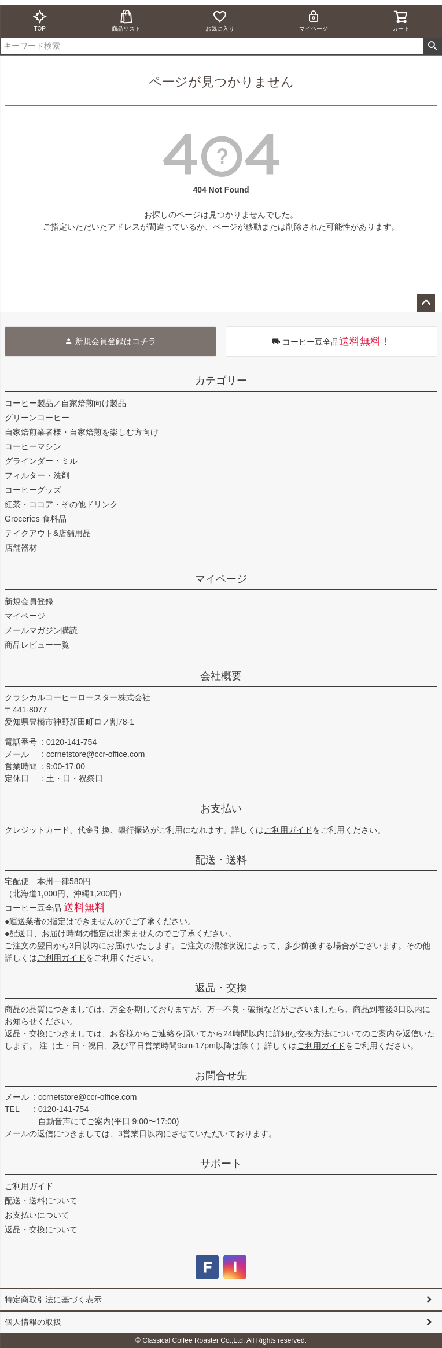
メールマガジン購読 (41, 630)
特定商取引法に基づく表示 (53, 1299)
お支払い (221, 808)
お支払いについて (37, 1215)
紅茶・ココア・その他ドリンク (61, 504)
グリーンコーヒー (37, 417)
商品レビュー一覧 (37, 644)
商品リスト (126, 20)
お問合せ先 (221, 1075)
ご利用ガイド (288, 829)
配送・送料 (221, 860)
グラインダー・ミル (41, 461)
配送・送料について (41, 1200)
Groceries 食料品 (36, 518)
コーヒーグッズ (33, 489)
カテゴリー (221, 380)
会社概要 (221, 676)
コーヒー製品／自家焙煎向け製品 (65, 403)
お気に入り (219, 20)
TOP (39, 20)
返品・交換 (221, 988)
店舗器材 (21, 547)
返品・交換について (41, 1229)
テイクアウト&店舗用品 (48, 533)
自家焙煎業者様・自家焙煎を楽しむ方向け (82, 432)
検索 (432, 46)
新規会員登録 (29, 601)
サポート (221, 1163)
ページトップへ (426, 303)
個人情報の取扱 (33, 1322)
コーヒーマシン (33, 446)
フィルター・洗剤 (37, 475)
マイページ (313, 20)
